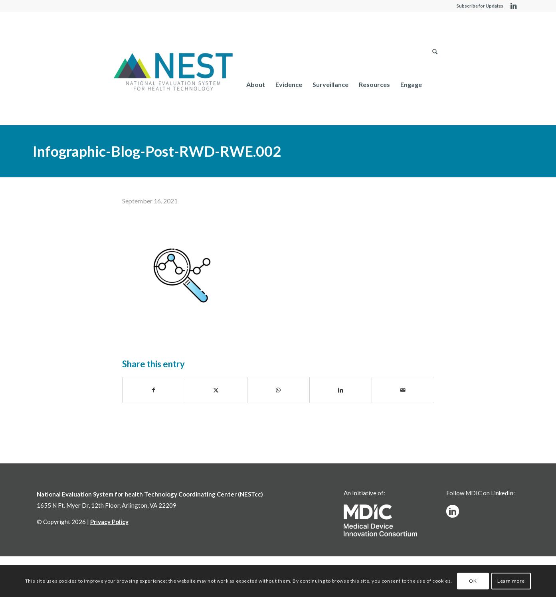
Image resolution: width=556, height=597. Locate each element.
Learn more (511, 581)
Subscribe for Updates (480, 5)
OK (473, 581)
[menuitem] (255, 84)
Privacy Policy (109, 521)
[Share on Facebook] (154, 390)
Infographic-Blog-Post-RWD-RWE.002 (157, 151)
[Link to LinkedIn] (514, 6)
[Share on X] (216, 390)
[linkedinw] (452, 511)
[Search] (435, 84)
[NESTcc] (173, 72)
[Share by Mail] (403, 390)
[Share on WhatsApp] (278, 390)
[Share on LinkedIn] (341, 390)
